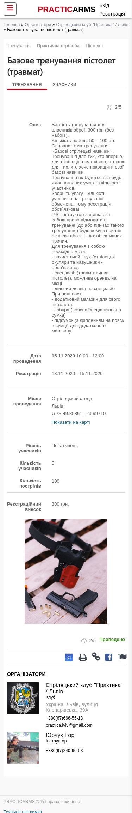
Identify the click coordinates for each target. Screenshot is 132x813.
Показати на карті (71, 422)
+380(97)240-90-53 (64, 750)
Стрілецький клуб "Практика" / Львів (92, 24)
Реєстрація (112, 14)
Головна (12, 24)
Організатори (38, 24)
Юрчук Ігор (60, 735)
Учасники (64, 84)
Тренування (27, 84)
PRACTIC (67, 9)
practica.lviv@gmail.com (69, 725)
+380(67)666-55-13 (64, 718)
